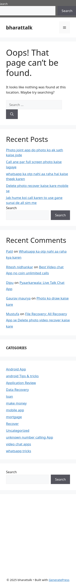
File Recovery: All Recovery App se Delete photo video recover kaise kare (38, 320)
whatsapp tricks (18, 451)
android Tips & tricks (22, 376)
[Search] (12, 114)
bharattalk (19, 27)
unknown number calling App (29, 437)
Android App (16, 369)
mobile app (15, 410)
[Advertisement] (36, 533)
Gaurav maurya (18, 298)
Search (11, 208)
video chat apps (18, 444)
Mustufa (12, 314)
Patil (9, 251)
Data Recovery (17, 389)
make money (16, 403)
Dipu (10, 282)
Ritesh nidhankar (19, 267)
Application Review (21, 382)
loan (9, 396)
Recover (12, 423)
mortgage (14, 417)
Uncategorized (17, 430)
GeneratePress (59, 580)
